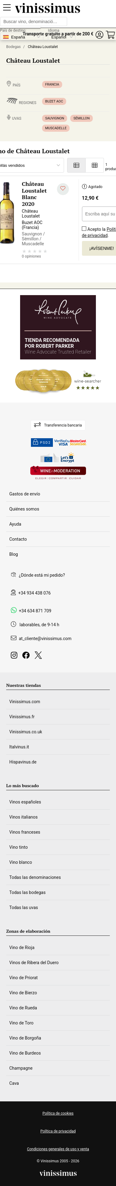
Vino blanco (20, 862)
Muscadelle (56, 128)
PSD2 (42, 442)
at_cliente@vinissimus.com (45, 638)
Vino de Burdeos (25, 1053)
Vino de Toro (21, 1022)
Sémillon (81, 118)
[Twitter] (39, 656)
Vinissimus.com (24, 701)
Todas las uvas (23, 907)
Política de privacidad (57, 1131)
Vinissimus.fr (22, 716)
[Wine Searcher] (58, 381)
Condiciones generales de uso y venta (58, 1149)
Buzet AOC (54, 101)
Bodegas (13, 47)
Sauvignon (54, 118)
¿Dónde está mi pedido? (42, 575)
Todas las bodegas (27, 892)
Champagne (20, 1068)
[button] (99, 35)
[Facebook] (27, 656)
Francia (52, 84)
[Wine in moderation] (58, 473)
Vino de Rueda (23, 1007)
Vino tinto (18, 847)
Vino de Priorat (23, 977)
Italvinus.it (19, 746)
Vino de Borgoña (25, 1038)
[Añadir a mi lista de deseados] (63, 189)
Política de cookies (58, 1113)
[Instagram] (15, 656)
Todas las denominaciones (35, 877)
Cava (14, 1083)
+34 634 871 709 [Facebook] (35, 610)
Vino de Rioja (21, 947)
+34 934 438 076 (34, 593)
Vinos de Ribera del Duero (34, 962)
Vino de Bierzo (23, 992)
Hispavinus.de (23, 761)
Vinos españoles (25, 801)
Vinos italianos (23, 817)
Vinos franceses (24, 832)
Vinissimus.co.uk (25, 731)
